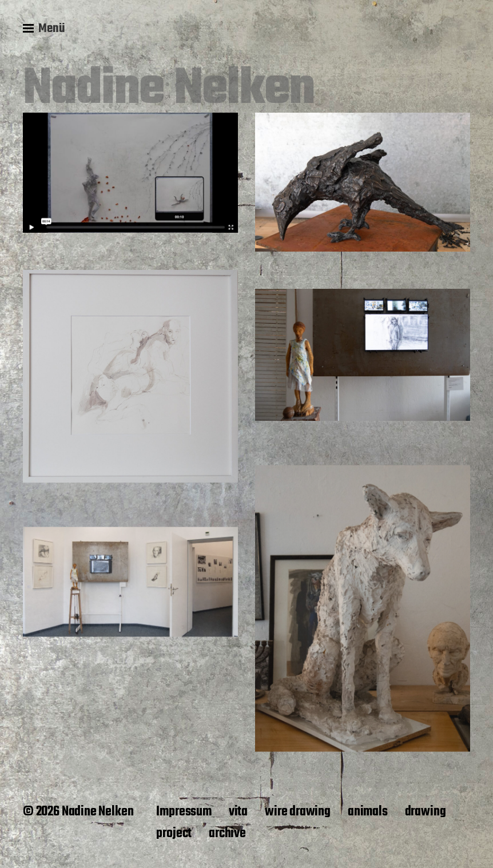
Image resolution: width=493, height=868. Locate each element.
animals (368, 812)
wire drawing (298, 812)
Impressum (183, 812)
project (174, 833)
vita (238, 812)
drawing (425, 812)
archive (227, 833)
